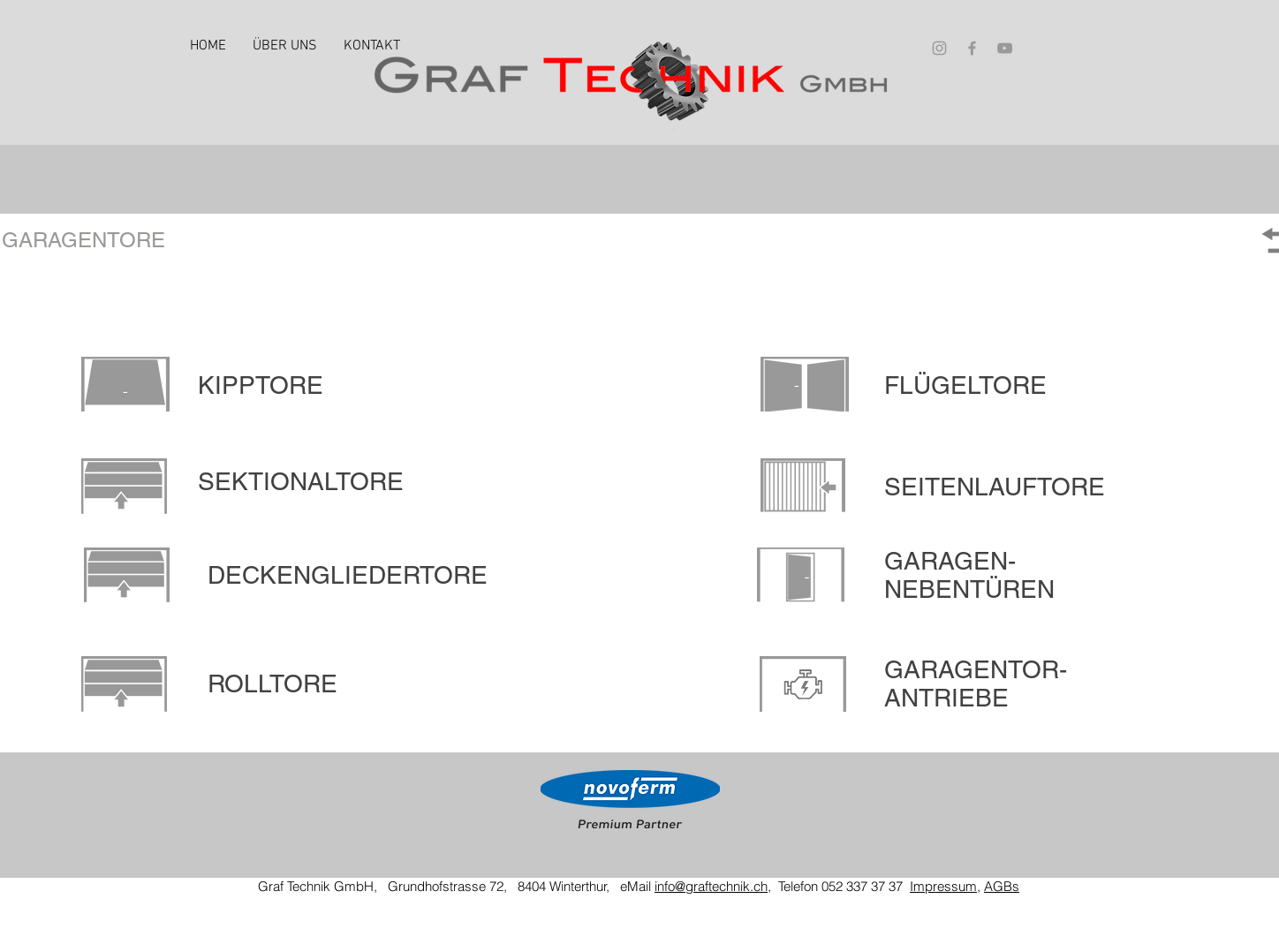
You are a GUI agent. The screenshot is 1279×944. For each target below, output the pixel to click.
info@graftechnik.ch (711, 886)
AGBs (1001, 886)
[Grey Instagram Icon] (939, 48)
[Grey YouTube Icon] (1004, 48)
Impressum (943, 886)
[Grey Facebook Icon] (972, 48)
